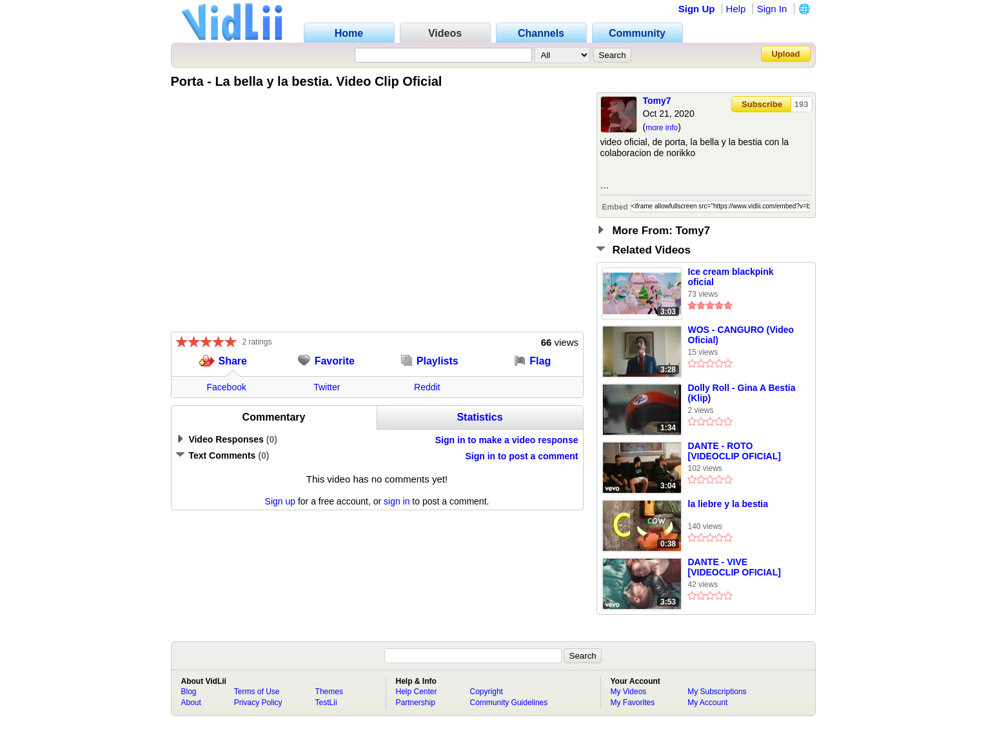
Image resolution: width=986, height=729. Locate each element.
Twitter (326, 387)
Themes (329, 691)
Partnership (415, 702)
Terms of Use (257, 691)
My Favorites (633, 702)
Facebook (226, 387)
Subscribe (762, 104)
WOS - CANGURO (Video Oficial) (741, 335)
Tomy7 (657, 100)
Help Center (416, 691)
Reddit (427, 387)
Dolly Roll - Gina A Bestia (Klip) (742, 393)
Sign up (280, 501)
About (191, 702)
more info (662, 127)
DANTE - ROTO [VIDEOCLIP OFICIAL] (734, 451)
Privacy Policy (258, 702)
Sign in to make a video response (506, 440)
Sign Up (696, 8)
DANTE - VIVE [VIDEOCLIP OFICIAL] (734, 567)
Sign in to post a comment (521, 456)
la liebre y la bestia (728, 504)
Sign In (772, 8)
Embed (615, 207)
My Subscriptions (716, 691)
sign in (396, 501)
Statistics (479, 417)
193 (801, 104)
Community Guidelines (509, 702)
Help (736, 8)
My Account (707, 702)
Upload (785, 54)
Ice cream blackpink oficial (731, 276)
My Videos (629, 691)
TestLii (326, 702)
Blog (189, 691)
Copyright (486, 691)
